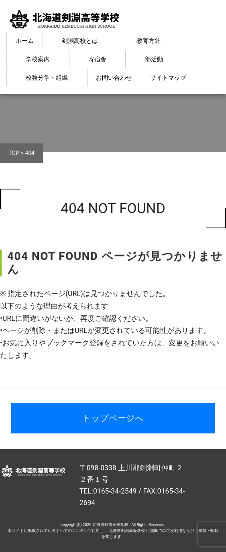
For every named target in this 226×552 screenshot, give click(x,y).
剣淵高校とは (80, 40)
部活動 (154, 59)
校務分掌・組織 (47, 77)
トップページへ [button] (113, 418)
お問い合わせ (114, 77)
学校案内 (38, 59)
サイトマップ (168, 77)
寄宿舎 (97, 59)
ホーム (25, 40)
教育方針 (148, 40)
